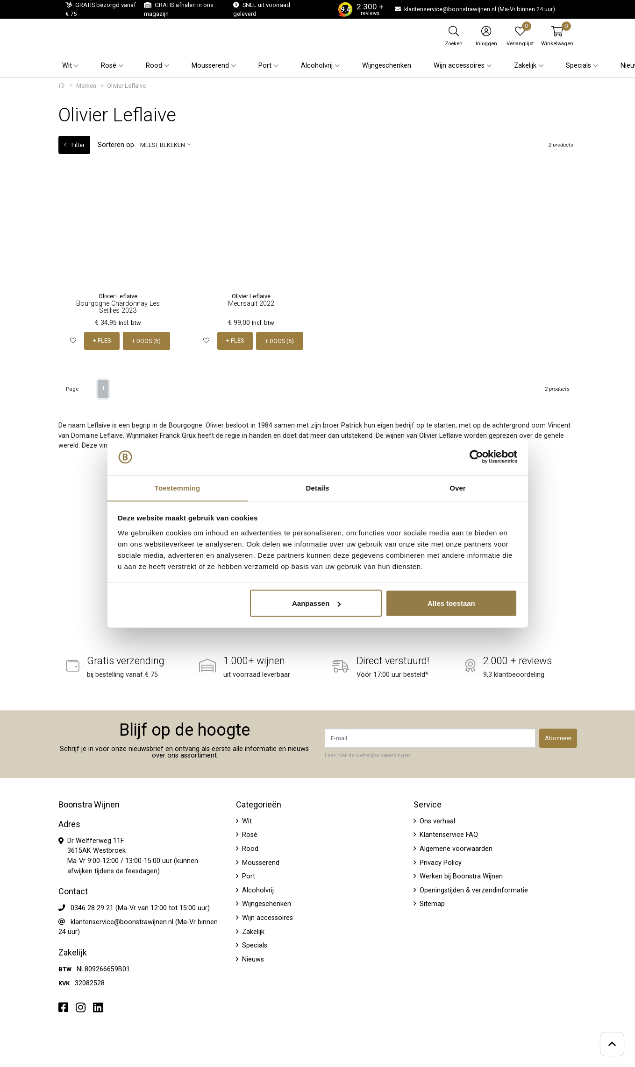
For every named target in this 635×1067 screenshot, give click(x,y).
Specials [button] (578, 66)
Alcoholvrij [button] (317, 66)
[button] (557, 36)
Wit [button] (67, 66)
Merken (86, 85)
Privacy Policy (440, 862)
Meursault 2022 (251, 304)
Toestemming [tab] (177, 487)
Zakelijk (252, 931)
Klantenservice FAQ (448, 835)
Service (428, 804)
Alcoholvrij (257, 890)
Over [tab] (457, 487)
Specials (253, 945)
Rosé (248, 835)
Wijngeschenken (386, 66)
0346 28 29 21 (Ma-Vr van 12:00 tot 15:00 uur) (140, 908)
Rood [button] (154, 66)
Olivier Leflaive (118, 296)
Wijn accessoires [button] (459, 66)
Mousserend (259, 862)
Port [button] (264, 66)
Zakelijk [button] (525, 66)
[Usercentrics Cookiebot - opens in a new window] (476, 457)
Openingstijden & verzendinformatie (473, 890)
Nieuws (252, 959)
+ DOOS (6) (146, 340)
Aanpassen (316, 603)
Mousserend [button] (210, 66)
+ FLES (102, 340)
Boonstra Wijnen (89, 804)
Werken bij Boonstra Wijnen (460, 876)
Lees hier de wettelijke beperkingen (367, 755)
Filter (74, 144)
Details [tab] (317, 487)
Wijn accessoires (266, 918)
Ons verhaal (436, 821)
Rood (249, 849)
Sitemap (431, 904)
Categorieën (258, 804)
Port (247, 876)
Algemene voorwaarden (455, 849)
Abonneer (558, 738)
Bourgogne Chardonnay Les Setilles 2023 (118, 307)
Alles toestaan (451, 603)
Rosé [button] (108, 66)
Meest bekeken (162, 144)
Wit (246, 821)
